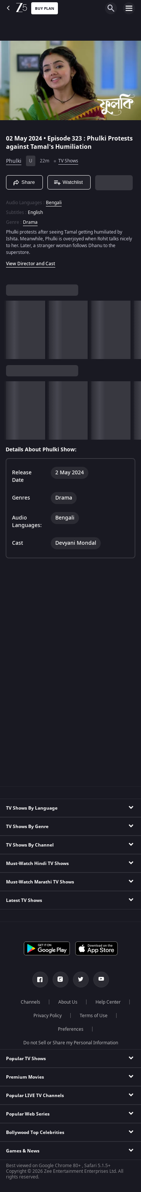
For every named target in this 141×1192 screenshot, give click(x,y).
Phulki (13, 161)
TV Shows (68, 160)
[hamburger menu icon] (129, 8)
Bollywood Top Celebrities (35, 1132)
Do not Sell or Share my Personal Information (70, 1042)
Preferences (70, 1029)
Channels (30, 1002)
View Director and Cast (30, 263)
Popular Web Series (28, 1114)
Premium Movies (25, 1077)
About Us (67, 1002)
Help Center (108, 1002)
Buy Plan (44, 8)
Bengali (54, 202)
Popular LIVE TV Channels (35, 1095)
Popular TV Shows (26, 1058)
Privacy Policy (47, 1015)
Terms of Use (94, 1015)
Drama (30, 222)
